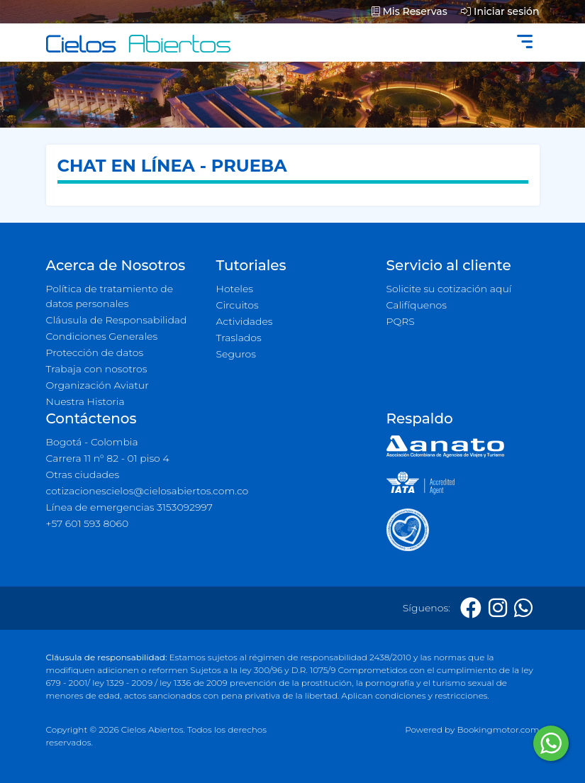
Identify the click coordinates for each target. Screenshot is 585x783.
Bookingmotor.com (498, 729)
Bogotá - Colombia (92, 441)
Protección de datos (95, 352)
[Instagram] (498, 608)
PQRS (400, 321)
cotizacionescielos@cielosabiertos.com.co (147, 490)
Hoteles (234, 288)
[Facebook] (470, 608)
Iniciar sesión (500, 11)
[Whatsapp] (523, 608)
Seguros (236, 354)
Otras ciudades (83, 474)
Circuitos (237, 305)
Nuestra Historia (85, 401)
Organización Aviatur (97, 385)
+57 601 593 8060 (87, 523)
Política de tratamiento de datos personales (110, 296)
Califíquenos (416, 305)
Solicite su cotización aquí (449, 288)
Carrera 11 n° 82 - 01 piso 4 (107, 458)
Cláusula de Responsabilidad (116, 319)
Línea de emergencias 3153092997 (129, 507)
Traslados (239, 337)
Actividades (244, 321)
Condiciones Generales (102, 336)
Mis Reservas (409, 11)
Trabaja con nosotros (96, 368)
